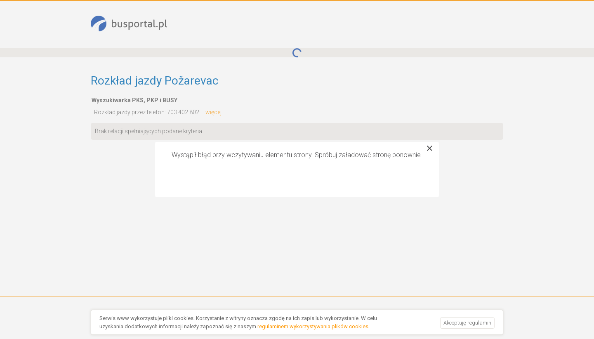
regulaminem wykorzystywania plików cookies (312, 326)
